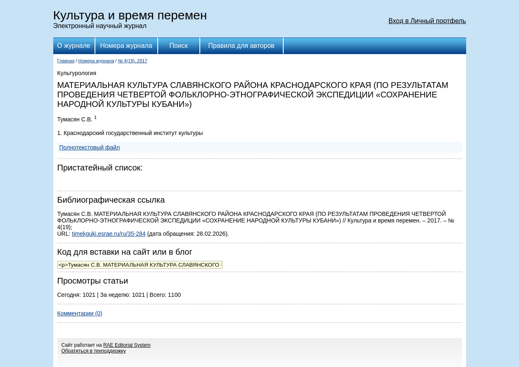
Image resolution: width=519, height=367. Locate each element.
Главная (66, 60)
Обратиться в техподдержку (94, 351)
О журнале (73, 45)
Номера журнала (126, 45)
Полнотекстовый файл (89, 147)
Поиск (178, 45)
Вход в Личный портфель (427, 20)
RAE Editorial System (127, 345)
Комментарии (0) (79, 313)
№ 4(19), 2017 (132, 60)
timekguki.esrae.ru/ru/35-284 (108, 233)
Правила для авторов (241, 45)
